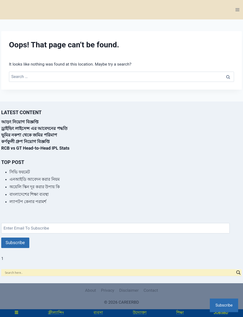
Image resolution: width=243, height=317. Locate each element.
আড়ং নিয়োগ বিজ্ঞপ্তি (20, 121)
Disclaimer (129, 290)
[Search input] (119, 272)
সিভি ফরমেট (19, 172)
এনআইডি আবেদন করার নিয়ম (34, 179)
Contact (151, 290)
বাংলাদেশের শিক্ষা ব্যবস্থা (29, 194)
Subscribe (15, 242)
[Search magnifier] (238, 272)
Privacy (107, 290)
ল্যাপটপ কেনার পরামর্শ (27, 201)
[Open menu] (237, 9)
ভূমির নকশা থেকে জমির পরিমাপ (29, 134)
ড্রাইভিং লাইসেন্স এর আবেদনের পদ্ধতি (34, 128)
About (90, 290)
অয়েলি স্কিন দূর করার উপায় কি (34, 186)
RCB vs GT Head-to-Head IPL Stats (35, 148)
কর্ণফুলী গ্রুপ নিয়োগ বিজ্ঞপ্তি (25, 141)
